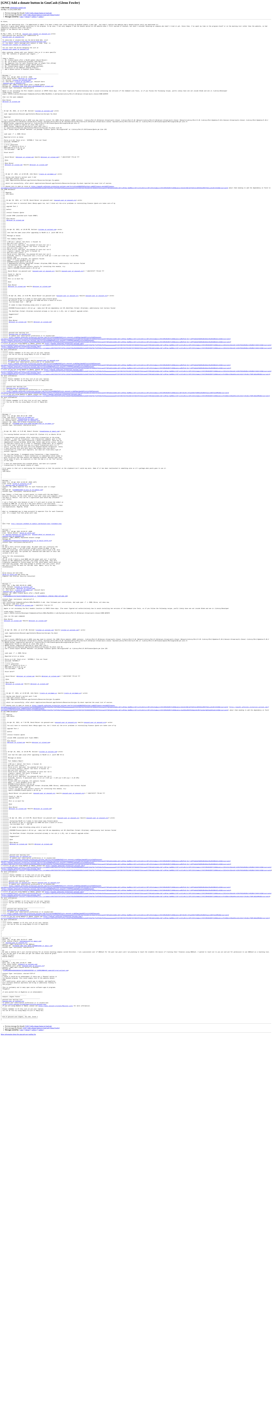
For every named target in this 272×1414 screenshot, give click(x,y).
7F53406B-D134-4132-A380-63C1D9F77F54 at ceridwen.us (33, 504)
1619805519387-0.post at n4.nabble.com (27, 584)
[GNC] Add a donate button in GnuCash (38, 13)
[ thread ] (27, 17)
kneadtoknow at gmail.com (28, 499)
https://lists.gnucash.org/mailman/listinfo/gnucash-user (24, 46)
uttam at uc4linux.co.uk (22, 576)
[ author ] (41, 17)
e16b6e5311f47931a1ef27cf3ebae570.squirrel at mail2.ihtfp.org (27, 645)
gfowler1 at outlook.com (27, 1153)
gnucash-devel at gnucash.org (43, 637)
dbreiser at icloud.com (27, 90)
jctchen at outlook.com (21, 92)
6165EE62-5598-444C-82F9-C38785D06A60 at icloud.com (33, 99)
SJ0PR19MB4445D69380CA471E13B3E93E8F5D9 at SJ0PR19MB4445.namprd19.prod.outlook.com (35, 1160)
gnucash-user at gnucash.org (13, 40)
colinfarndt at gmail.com (18, 8)
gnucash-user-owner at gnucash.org (15, 55)
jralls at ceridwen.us (23, 94)
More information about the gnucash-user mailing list (18, 1235)
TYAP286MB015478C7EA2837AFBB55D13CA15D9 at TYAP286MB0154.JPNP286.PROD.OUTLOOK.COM (35, 711)
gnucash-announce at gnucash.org (18, 637)
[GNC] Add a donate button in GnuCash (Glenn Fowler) (41, 15)
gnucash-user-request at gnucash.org (36, 36)
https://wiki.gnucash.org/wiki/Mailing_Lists (55, 1203)
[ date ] (21, 17)
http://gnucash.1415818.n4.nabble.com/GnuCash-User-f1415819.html (36, 624)
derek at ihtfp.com (27, 635)
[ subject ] (34, 17)
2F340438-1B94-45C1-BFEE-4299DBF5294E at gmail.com (32, 1131)
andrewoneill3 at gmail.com (30, 1125)
